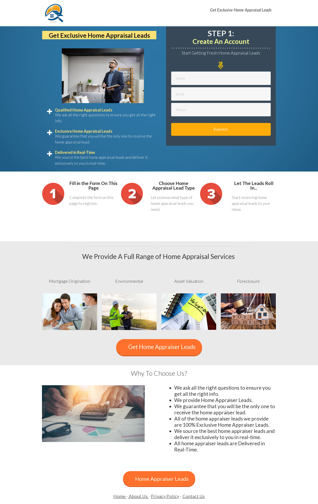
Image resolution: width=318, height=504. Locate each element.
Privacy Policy (165, 496)
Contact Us (193, 496)
